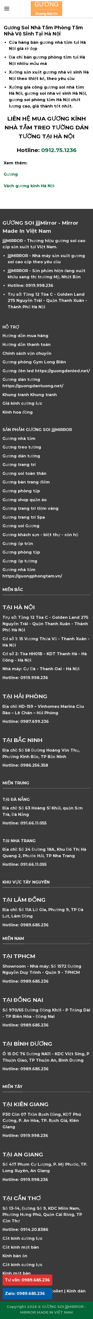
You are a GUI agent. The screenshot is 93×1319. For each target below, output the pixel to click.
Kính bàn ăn (14, 1256)
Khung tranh (43, 394)
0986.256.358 (34, 765)
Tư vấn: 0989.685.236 (27, 1280)
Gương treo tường (21, 447)
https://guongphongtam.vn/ (32, 576)
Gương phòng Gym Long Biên (34, 362)
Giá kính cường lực (22, 403)
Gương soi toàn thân (24, 473)
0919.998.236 (39, 285)
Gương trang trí (19, 464)
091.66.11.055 (33, 823)
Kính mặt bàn (16, 1273)
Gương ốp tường (19, 561)
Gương (11, 174)
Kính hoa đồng (17, 412)
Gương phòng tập (21, 552)
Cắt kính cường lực (22, 1238)
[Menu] (7, 8)
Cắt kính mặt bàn (20, 1247)
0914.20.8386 (34, 1229)
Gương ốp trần (17, 543)
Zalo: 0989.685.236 (25, 1293)
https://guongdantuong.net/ (32, 386)
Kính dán (76, 1291)
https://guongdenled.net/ (62, 371)
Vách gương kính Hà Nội (29, 186)
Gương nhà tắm (18, 438)
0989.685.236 (34, 925)
